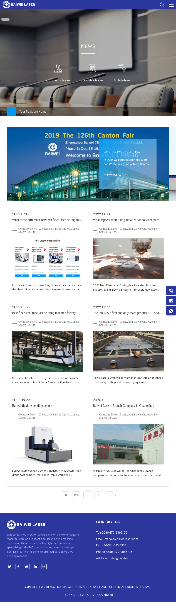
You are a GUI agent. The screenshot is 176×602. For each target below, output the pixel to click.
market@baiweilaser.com (121, 539)
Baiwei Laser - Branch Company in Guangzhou (123, 405)
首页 (76, 495)
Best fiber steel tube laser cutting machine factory (44, 313)
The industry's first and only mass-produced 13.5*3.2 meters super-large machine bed (128, 313)
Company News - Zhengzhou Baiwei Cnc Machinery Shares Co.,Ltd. (48, 230)
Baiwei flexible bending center (32, 405)
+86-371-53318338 (114, 545)
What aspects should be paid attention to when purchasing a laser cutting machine (128, 220)
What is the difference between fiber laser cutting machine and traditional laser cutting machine (47, 220)
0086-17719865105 (114, 532)
